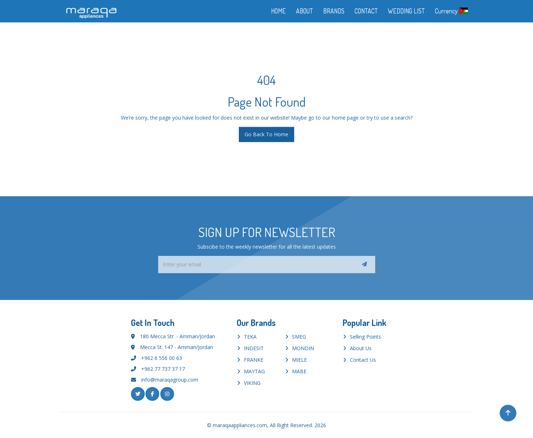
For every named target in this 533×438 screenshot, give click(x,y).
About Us (361, 348)
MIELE (299, 359)
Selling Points (365, 336)
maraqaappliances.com (240, 425)
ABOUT (304, 11)
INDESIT (254, 348)
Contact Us (363, 359)
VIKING (252, 382)
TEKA (250, 336)
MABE (299, 371)
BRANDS (333, 11)
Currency (451, 11)
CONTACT (366, 11)
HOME (278, 11)
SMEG (299, 336)
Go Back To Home (266, 134)
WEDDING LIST (406, 11)
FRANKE (253, 359)
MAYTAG (254, 371)
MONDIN (303, 348)
